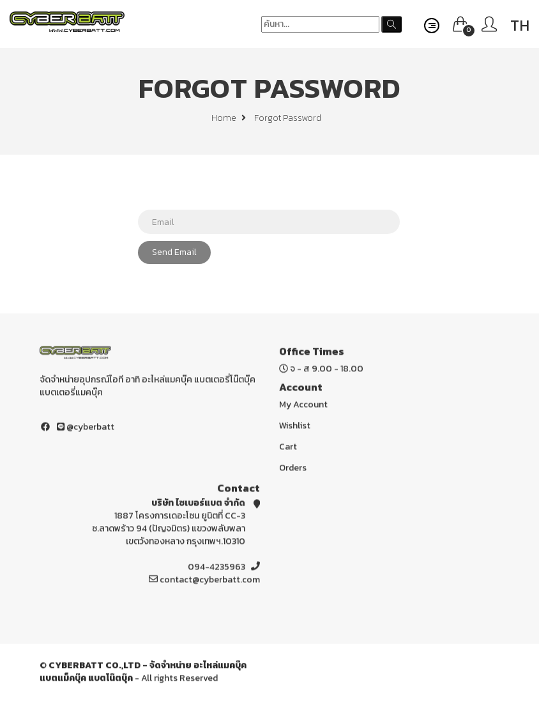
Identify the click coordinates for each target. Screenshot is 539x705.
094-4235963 (216, 568)
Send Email (174, 252)
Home (228, 118)
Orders (293, 469)
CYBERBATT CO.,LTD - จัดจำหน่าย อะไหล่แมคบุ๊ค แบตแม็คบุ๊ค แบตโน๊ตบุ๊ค (143, 673)
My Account (303, 406)
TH (519, 25)
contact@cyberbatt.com (210, 581)
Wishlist (294, 427)
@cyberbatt (85, 428)
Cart (288, 448)
